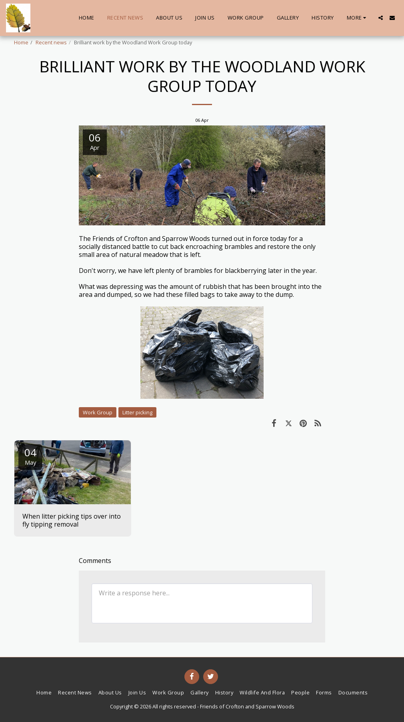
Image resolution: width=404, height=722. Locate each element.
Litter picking (137, 412)
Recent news (51, 42)
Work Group (97, 412)
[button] (380, 17)
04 (30, 455)
